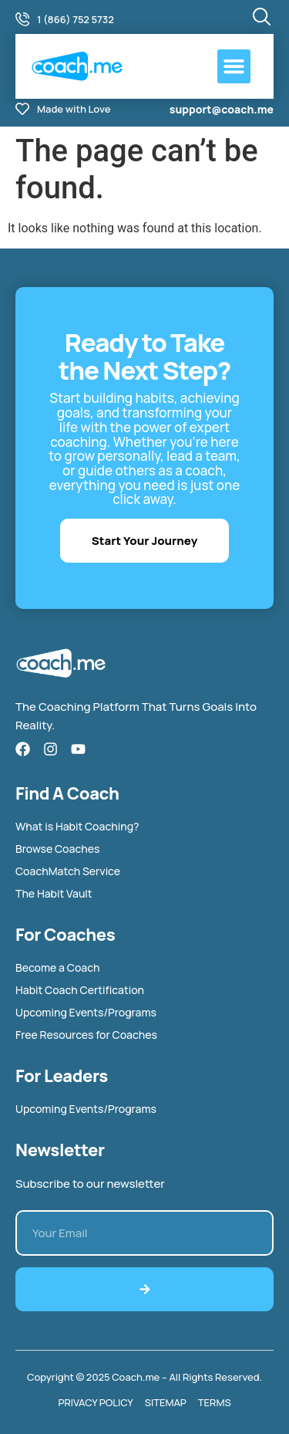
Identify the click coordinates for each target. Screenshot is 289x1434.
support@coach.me (222, 109)
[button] (234, 66)
